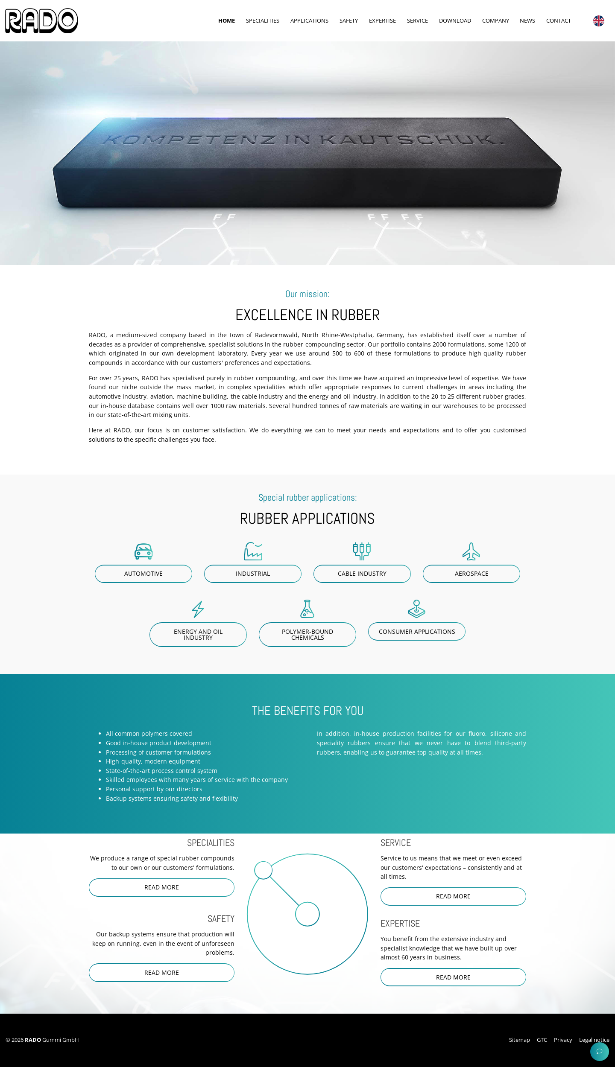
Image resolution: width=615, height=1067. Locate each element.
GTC (542, 1040)
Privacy (563, 1040)
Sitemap (519, 1040)
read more (161, 887)
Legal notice (594, 1040)
